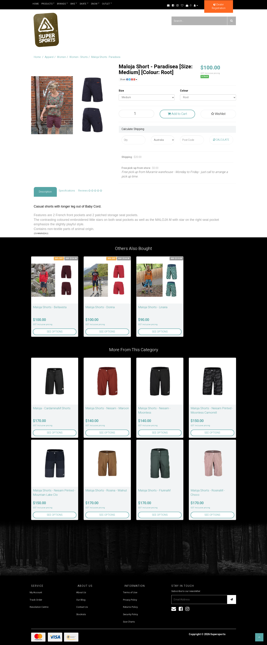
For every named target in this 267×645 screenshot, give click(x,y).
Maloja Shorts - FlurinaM (154, 490)
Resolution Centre (39, 607)
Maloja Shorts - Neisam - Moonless (154, 410)
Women (61, 57)
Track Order (36, 599)
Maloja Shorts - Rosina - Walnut (106, 490)
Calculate (221, 140)
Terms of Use (130, 592)
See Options (55, 332)
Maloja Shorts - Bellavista (50, 307)
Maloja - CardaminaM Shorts (51, 408)
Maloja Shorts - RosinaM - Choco (208, 492)
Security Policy (130, 614)
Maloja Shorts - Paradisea (105, 57)
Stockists (81, 614)
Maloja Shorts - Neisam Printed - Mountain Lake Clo (54, 492)
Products (48, 3)
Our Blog (80, 599)
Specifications (67, 191)
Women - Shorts (78, 57)
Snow (95, 3)
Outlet (107, 3)
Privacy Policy (130, 599)
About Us (81, 592)
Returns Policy (130, 607)
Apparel (49, 57)
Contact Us (82, 607)
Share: (128, 79)
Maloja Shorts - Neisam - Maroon (107, 408)
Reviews (90, 191)
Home (36, 3)
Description (45, 192)
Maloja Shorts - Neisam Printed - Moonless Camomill (212, 410)
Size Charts (129, 621)
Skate (84, 3)
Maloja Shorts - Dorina (100, 307)
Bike (73, 3)
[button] (259, 637)
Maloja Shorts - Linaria (152, 307)
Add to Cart (177, 113)
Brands (62, 3)
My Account (36, 592)
